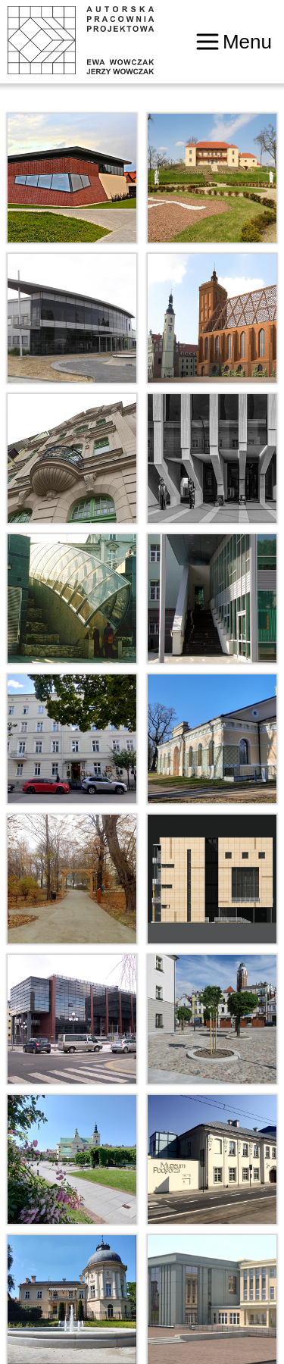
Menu (234, 41)
